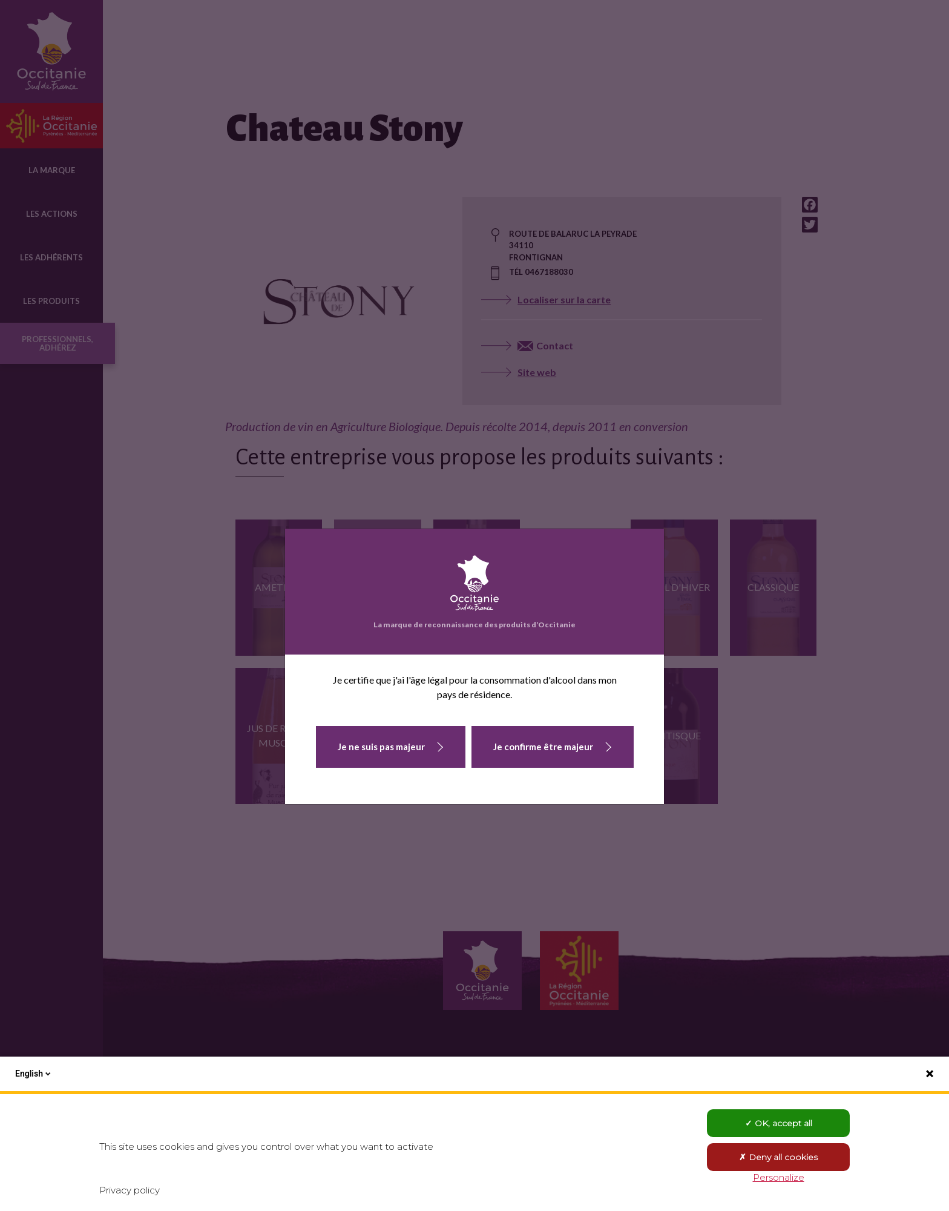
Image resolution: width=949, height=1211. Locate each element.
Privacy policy (129, 1190)
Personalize (778, 1177)
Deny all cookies (778, 1157)
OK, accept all (778, 1123)
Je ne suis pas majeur (381, 746)
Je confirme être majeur (543, 746)
